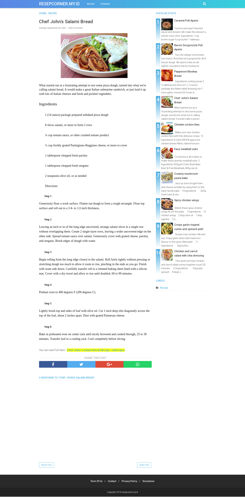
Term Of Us (95, 481)
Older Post (144, 465)
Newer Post (46, 465)
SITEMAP (105, 4)
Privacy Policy (130, 481)
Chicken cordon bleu (186, 124)
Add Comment (76, 28)
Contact (111, 481)
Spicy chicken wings (186, 200)
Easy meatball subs (186, 149)
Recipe (164, 287)
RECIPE (91, 4)
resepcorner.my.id (59, 4)
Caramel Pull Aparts (186, 20)
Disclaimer (150, 481)
